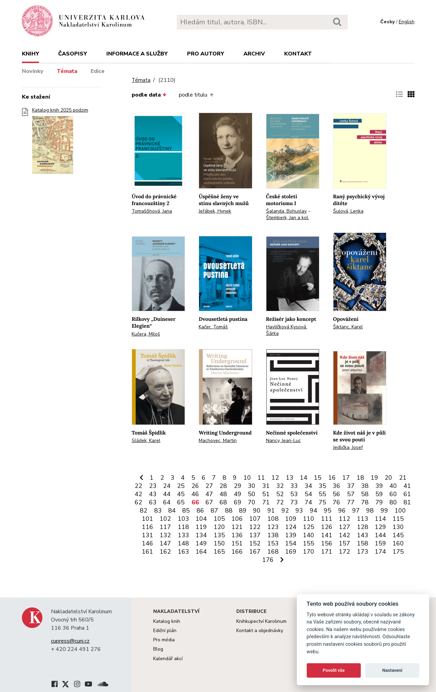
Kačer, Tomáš (213, 327)
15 (317, 478)
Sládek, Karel (146, 440)
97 (356, 510)
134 (201, 535)
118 (183, 527)
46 (195, 494)
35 (322, 486)
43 (153, 494)
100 (400, 510)
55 (322, 494)
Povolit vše (334, 670)
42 (138, 494)
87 (214, 510)
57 (351, 494)
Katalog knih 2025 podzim (60, 143)
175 (398, 552)
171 (326, 552)
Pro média (164, 640)
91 (271, 510)
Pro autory (205, 54)
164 (201, 552)
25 (181, 486)
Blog (158, 649)
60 (393, 494)
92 (285, 510)
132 (165, 535)
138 (273, 535)
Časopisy (72, 54)
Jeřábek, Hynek (215, 211)
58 (365, 494)
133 (183, 535)
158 (362, 543)
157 (344, 543)
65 (181, 502)
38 (365, 486)
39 (379, 486)
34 (308, 486)
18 (360, 478)
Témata (67, 71)
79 (379, 502)
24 (167, 486)
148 (183, 543)
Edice (98, 71)
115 (398, 519)
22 (138, 486)
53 (294, 494)
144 (380, 535)
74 (308, 502)
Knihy (30, 54)
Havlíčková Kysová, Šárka (286, 330)
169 (290, 552)
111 (326, 519)
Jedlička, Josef (348, 447)
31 (266, 486)
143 (362, 535)
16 (332, 478)
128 (362, 527)
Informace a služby (137, 54)
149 (201, 543)
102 (165, 519)
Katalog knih (166, 621)
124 (290, 527)
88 (229, 510)
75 (322, 502)
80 (393, 502)
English (406, 21)
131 (147, 535)
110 (308, 519)
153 (273, 543)
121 (237, 527)
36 (336, 486)
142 (344, 535)
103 (183, 519)
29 (237, 486)
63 (153, 502)
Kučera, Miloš (146, 334)
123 (273, 527)
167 (255, 552)
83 (158, 510)
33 (294, 486)
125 (308, 527)
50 (251, 494)
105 (219, 519)
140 (308, 535)
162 (165, 552)
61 (407, 494)
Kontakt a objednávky (259, 630)
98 (370, 510)
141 (326, 535)
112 (344, 519)
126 (326, 527)
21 (403, 478)
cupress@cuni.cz (70, 641)
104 (201, 519)
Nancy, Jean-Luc (283, 440)
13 (289, 478)
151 (237, 543)
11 (261, 478)
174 (380, 552)
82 (143, 510)
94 (313, 510)
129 (380, 527)
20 (388, 478)
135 (219, 535)
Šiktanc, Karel (348, 327)
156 (326, 543)
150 (219, 543)
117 (165, 527)
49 (237, 494)
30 (251, 486)
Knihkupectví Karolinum (261, 621)
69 (237, 502)
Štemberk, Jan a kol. (287, 217)
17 (346, 478)
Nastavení (392, 670)
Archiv (254, 54)
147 (165, 543)
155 (308, 543)
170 (308, 552)
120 (219, 527)
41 (407, 486)
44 (167, 494)
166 (237, 552)
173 (362, 552)
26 (195, 486)
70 (251, 502)
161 (147, 552)
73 (294, 502)
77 (351, 502)
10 (247, 478)
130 (398, 527)
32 (280, 486)
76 (336, 502)
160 (398, 543)
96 (342, 510)
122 (255, 527)
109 (290, 519)
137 (255, 535)
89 (243, 510)
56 (336, 494)
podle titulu (196, 95)
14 (303, 478)
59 (379, 494)
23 (153, 486)
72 (280, 502)
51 (266, 494)
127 (344, 527)
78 (365, 502)
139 (290, 535)
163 (183, 552)
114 (380, 519)
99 (384, 510)
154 (290, 543)
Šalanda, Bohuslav (286, 211)
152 (255, 543)
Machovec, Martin (218, 440)
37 (351, 486)
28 (223, 486)
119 (201, 527)
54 (308, 494)
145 (398, 535)
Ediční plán (164, 630)
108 (273, 519)
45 (181, 494)
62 (138, 502)
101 (147, 519)
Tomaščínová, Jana (152, 211)
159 (380, 543)
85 (186, 510)
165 (219, 552)
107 (255, 519)
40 (393, 486)
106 (237, 519)
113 (362, 519)
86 (200, 510)
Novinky (32, 71)
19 (374, 478)
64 (167, 502)
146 (147, 543)
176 (268, 560)
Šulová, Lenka (348, 211)
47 (209, 494)
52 (280, 494)
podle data (149, 95)
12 (275, 478)
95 (327, 510)
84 (172, 510)
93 (299, 510)
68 (223, 502)
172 (344, 552)
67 (209, 502)
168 (273, 552)
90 (257, 510)
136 (237, 535)
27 (209, 486)
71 (266, 502)
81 (407, 502)
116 (147, 527)
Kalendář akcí (168, 658)
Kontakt (298, 54)
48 (223, 494)
